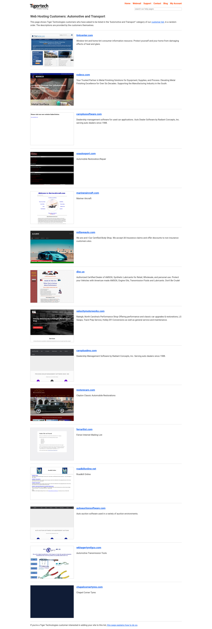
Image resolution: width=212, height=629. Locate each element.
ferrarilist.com (84, 429)
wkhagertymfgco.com (88, 547)
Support (147, 3)
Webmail (137, 3)
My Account (176, 3)
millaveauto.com (85, 232)
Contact (157, 3)
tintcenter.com (84, 35)
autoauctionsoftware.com (90, 508)
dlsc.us (80, 271)
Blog (165, 3)
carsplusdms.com (86, 350)
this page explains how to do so (122, 625)
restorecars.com (85, 390)
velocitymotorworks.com (90, 311)
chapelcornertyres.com (89, 587)
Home (127, 3)
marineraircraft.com (87, 192)
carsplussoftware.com (89, 114)
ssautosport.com (86, 153)
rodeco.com (83, 74)
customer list (157, 22)
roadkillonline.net (86, 468)
